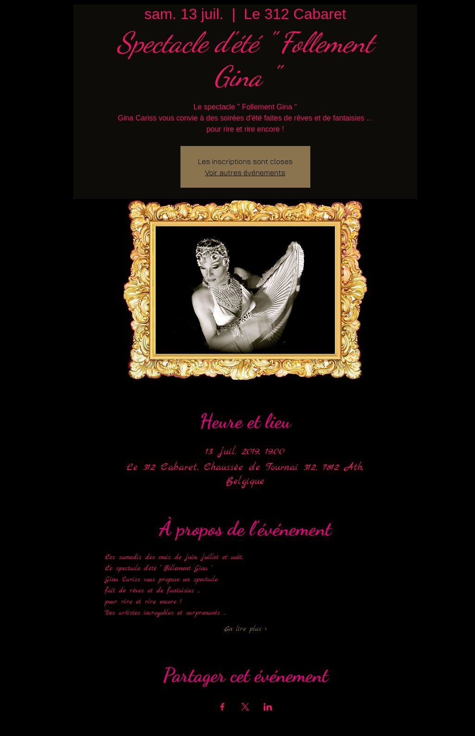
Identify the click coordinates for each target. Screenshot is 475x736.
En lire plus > (245, 629)
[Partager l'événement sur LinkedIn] (267, 707)
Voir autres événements (245, 172)
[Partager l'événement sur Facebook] (222, 707)
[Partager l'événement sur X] (245, 707)
